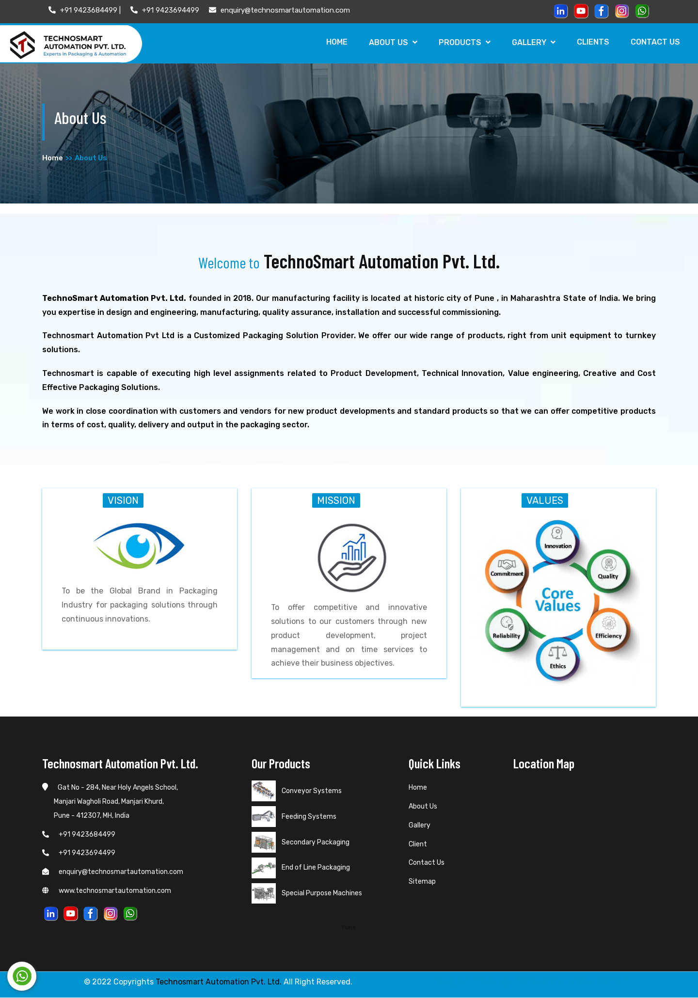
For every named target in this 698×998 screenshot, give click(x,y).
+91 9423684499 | (84, 10)
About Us (389, 42)
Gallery (531, 42)
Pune (349, 927)
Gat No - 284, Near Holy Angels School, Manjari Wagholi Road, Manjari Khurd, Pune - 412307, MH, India (110, 802)
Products (461, 42)
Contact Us (655, 42)
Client (418, 844)
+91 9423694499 (164, 10)
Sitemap (422, 882)
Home (332, 42)
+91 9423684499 (78, 834)
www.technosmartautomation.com (106, 891)
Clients (591, 42)
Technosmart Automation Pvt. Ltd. (219, 982)
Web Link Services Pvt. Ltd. (580, 982)
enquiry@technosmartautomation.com (279, 10)
